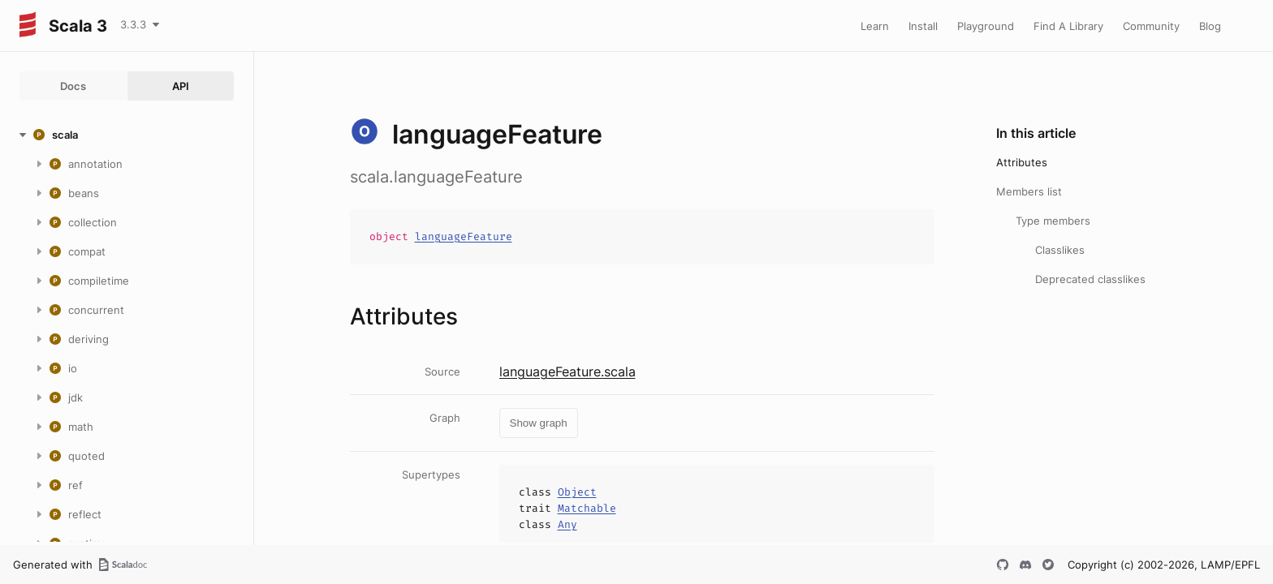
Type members (1053, 220)
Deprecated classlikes (1090, 279)
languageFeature (463, 236)
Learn (875, 25)
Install (923, 25)
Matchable (587, 508)
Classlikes (1060, 249)
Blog (1210, 25)
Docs (73, 85)
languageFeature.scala (567, 371)
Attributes (1021, 162)
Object (577, 492)
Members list (1029, 191)
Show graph (538, 423)
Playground (985, 25)
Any (567, 524)
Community (1151, 25)
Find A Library (1068, 25)
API (180, 85)
